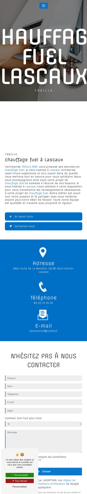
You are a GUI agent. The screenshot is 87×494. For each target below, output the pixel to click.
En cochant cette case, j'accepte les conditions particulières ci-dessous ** (36, 456)
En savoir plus (20, 216)
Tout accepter (19, 475)
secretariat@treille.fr (43, 328)
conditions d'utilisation (50, 481)
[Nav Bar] (43, 6)
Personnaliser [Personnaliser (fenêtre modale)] (19, 486)
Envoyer (46, 468)
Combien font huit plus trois (23, 415)
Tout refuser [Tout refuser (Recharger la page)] (19, 481)
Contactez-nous (21, 226)
